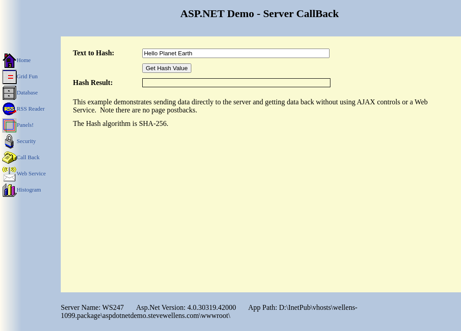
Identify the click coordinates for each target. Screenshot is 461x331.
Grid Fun (20, 76)
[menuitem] (30, 60)
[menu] (30, 124)
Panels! (18, 124)
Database (20, 92)
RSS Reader (23, 108)
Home (16, 60)
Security (19, 141)
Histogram (21, 189)
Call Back (21, 157)
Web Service (24, 173)
